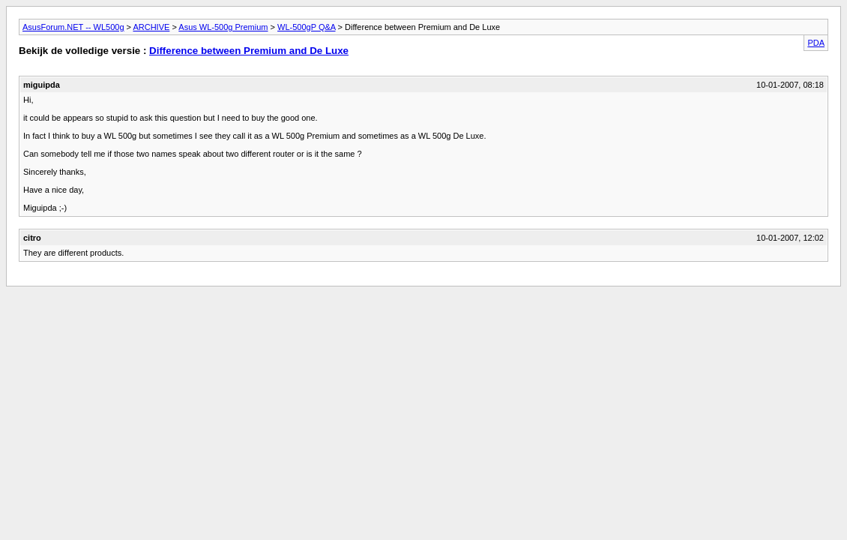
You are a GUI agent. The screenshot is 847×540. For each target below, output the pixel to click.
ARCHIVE (151, 27)
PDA (816, 42)
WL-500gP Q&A (306, 27)
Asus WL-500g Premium (223, 27)
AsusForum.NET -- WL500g (73, 27)
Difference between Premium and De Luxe (249, 50)
